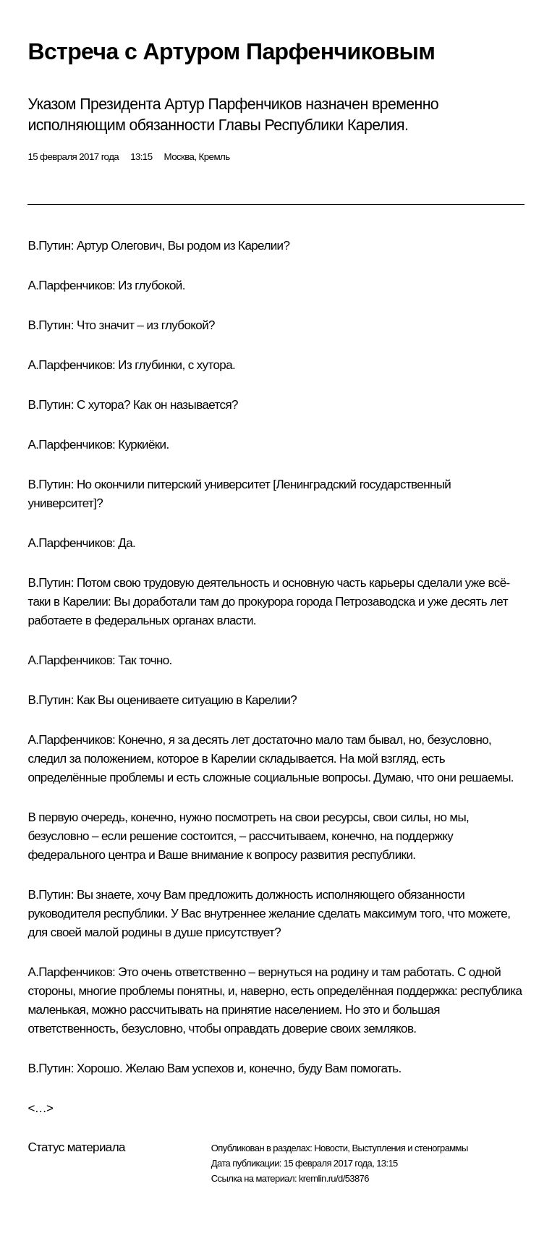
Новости (330, 1148)
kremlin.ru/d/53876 (334, 1178)
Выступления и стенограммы (409, 1148)
